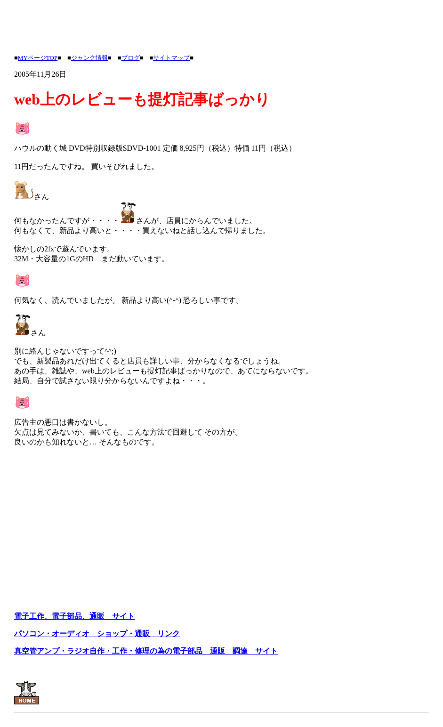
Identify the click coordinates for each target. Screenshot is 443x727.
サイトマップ (171, 57)
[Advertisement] (185, 25)
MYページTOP (37, 57)
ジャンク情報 (89, 57)
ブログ (130, 57)
